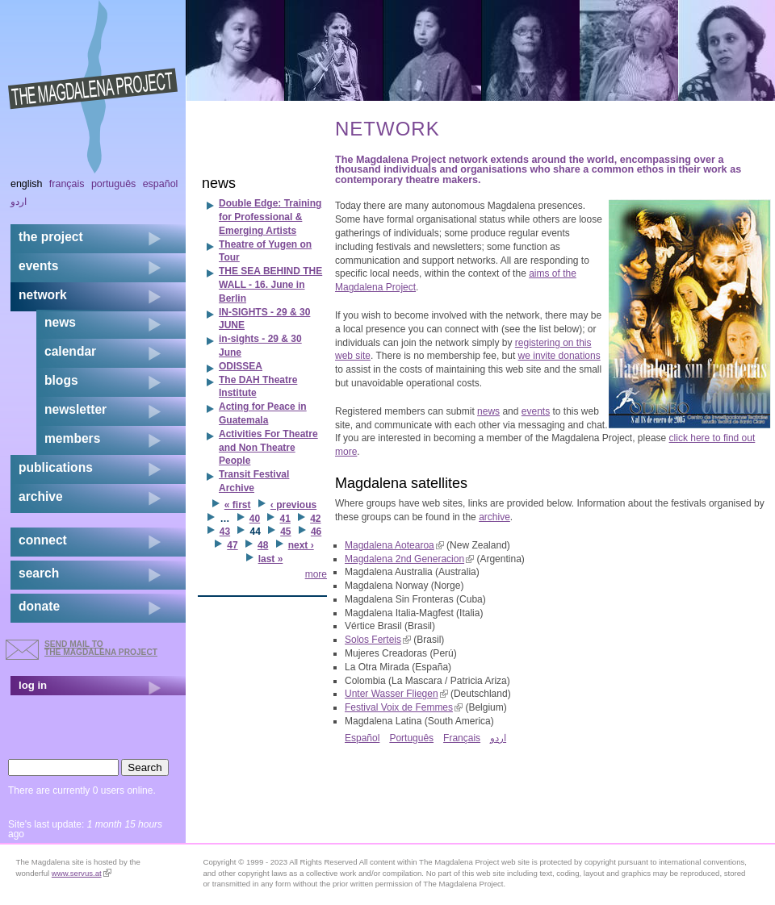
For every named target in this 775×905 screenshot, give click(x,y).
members (72, 438)
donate (39, 606)
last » (270, 559)
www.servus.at (81, 873)
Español (362, 738)
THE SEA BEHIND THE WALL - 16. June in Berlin (270, 284)
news (488, 411)
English (26, 184)
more (316, 574)
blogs (61, 380)
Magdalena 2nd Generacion (409, 559)
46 (316, 531)
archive (494, 517)
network (43, 295)
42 (315, 518)
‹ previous (293, 505)
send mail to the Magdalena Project (100, 648)
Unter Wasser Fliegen (396, 693)
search (39, 573)
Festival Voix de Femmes (404, 707)
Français (461, 738)
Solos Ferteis (378, 639)
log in (33, 685)
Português (411, 738)
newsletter (75, 409)
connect (43, 540)
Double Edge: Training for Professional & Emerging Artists (270, 217)
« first (237, 505)
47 (232, 545)
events (536, 411)
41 (284, 518)
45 (285, 531)
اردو (498, 738)
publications (56, 467)
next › (301, 545)
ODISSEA (240, 366)
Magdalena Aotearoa (394, 545)
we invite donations (559, 355)
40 (254, 518)
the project (51, 237)
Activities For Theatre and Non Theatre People (268, 447)
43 (225, 531)
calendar (70, 351)
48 (263, 545)
